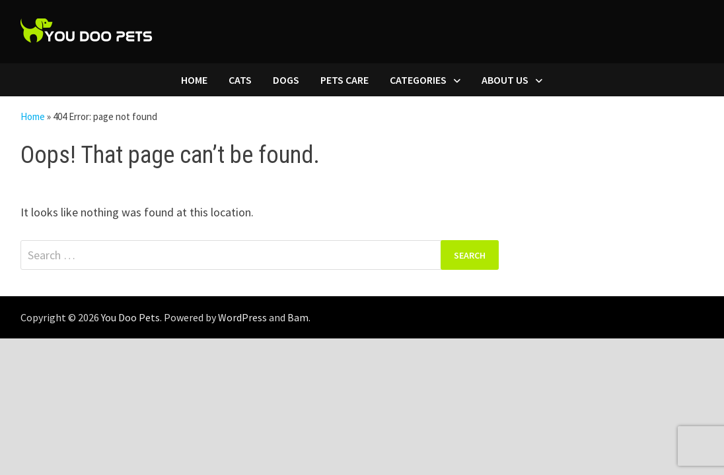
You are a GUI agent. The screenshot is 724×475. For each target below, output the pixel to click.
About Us (505, 79)
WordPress (242, 317)
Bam (297, 317)
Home (194, 79)
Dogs (286, 79)
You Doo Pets (130, 317)
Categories (418, 79)
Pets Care (344, 79)
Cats (240, 79)
